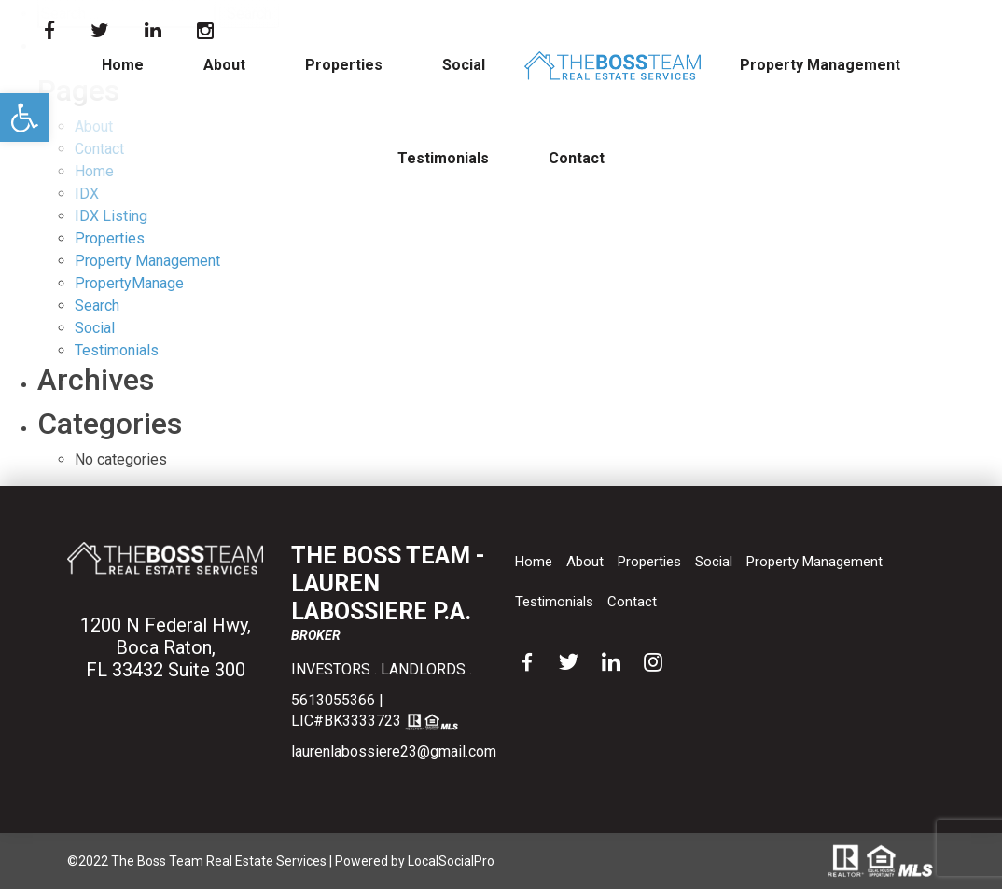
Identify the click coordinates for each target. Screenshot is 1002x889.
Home (123, 65)
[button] (24, 117)
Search (97, 305)
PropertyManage (129, 283)
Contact (577, 158)
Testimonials (443, 158)
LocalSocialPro (451, 861)
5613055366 (333, 700)
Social (463, 65)
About (224, 65)
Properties (344, 65)
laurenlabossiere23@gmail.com (393, 751)
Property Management (820, 65)
